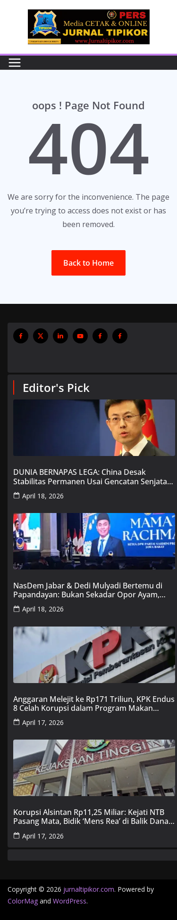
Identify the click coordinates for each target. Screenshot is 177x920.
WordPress (69, 900)
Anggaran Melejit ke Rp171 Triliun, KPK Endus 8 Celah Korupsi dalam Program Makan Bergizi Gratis (94, 704)
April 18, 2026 (43, 495)
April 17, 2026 (43, 722)
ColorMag (23, 900)
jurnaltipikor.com (88, 889)
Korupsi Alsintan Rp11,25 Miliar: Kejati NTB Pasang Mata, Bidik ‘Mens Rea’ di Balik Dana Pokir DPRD (91, 817)
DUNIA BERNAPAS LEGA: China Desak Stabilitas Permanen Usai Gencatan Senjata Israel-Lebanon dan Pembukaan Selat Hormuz (90, 477)
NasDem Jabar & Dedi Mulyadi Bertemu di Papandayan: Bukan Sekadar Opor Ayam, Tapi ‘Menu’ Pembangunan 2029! (87, 590)
